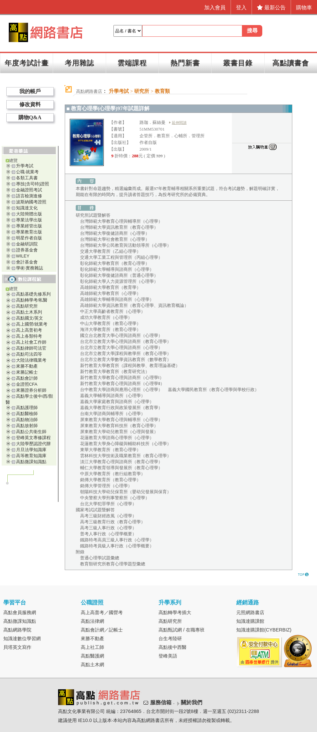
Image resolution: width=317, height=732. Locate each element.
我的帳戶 (30, 91)
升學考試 (24, 165)
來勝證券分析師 (31, 390)
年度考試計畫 (27, 63)
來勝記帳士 (27, 372)
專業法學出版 (29, 219)
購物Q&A (29, 117)
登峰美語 (167, 656)
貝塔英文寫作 (17, 647)
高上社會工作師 (31, 342)
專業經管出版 (29, 225)
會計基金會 (27, 261)
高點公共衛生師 (31, 431)
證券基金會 (27, 249)
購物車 (304, 7)
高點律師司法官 (31, 348)
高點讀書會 (290, 63)
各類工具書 (27, 177)
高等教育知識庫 (31, 455)
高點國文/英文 (29, 318)
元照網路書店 (250, 612)
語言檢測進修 (29, 195)
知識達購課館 (250, 621)
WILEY (22, 255)
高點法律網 (92, 621)
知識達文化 (27, 207)
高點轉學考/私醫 (32, 300)
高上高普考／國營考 (102, 612)
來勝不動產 (27, 366)
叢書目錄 (238, 63)
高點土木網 (92, 664)
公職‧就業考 (27, 171)
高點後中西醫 (172, 647)
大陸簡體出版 (29, 213)
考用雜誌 (79, 63)
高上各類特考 (29, 336)
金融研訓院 (27, 243)
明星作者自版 (29, 237)
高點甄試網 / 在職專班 (181, 629)
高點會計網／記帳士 (102, 629)
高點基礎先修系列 (33, 294)
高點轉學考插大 (174, 612)
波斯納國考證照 (31, 201)
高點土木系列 (29, 312)
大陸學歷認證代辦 (33, 443)
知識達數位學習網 (22, 638)
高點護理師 (27, 407)
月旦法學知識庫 (31, 449)
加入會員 (215, 7)
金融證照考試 (29, 189)
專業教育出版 (29, 231)
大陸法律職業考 (31, 360)
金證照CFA (26, 384)
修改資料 (30, 104)
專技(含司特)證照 (32, 183)
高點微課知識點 (31, 461)
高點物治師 (27, 419)
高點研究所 (27, 306)
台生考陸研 (170, 638)
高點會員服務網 (19, 612)
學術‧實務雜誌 (29, 267)
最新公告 (271, 7)
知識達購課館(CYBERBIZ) (264, 629)
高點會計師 (27, 378)
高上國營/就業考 (32, 324)
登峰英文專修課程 (33, 437)
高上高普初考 (29, 330)
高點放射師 (27, 425)
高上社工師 (92, 647)
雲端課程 (132, 63)
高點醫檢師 (27, 413)
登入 (241, 7)
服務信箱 (161, 702)
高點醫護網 (92, 656)
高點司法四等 (29, 354)
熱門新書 (185, 63)
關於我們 (191, 702)
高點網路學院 (17, 629)
